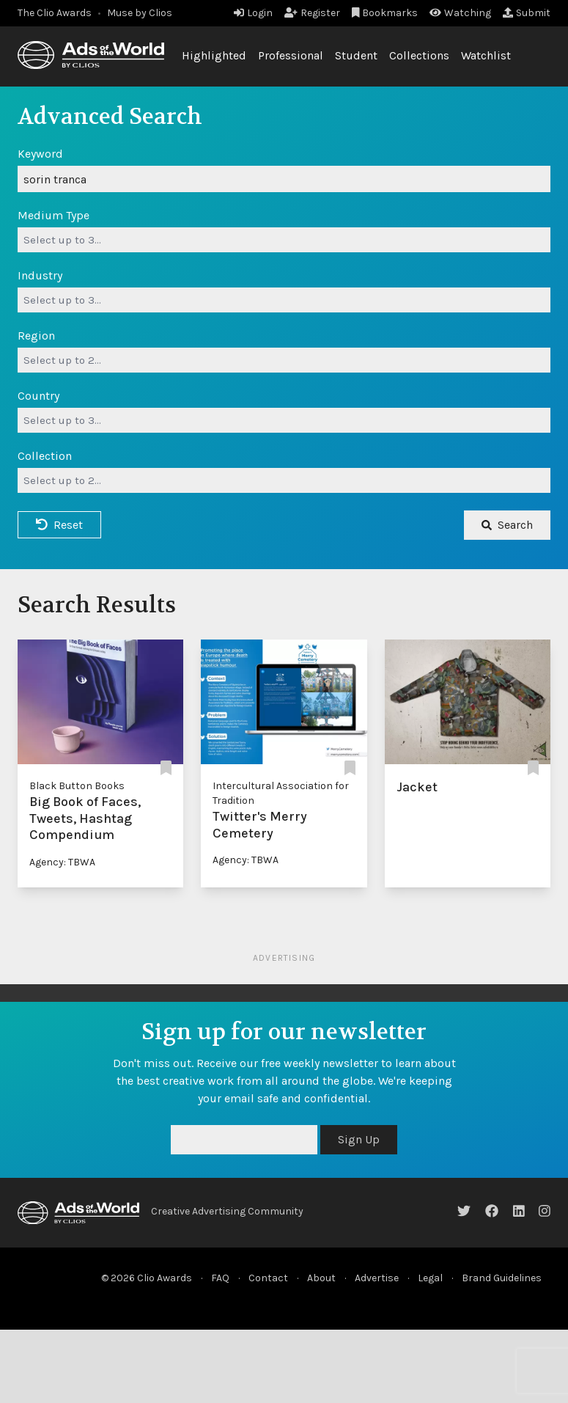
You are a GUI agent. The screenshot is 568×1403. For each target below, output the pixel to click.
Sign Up (359, 1139)
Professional (290, 55)
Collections (419, 55)
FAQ (220, 1278)
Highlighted (214, 55)
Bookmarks (385, 13)
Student (356, 55)
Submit (526, 13)
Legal (430, 1278)
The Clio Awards (55, 13)
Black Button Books (77, 786)
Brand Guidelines (502, 1278)
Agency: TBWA (62, 862)
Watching (460, 13)
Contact (268, 1278)
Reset (59, 525)
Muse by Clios (139, 13)
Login (253, 13)
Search (507, 525)
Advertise (377, 1278)
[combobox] (284, 239)
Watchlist (486, 55)
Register (312, 13)
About (321, 1278)
